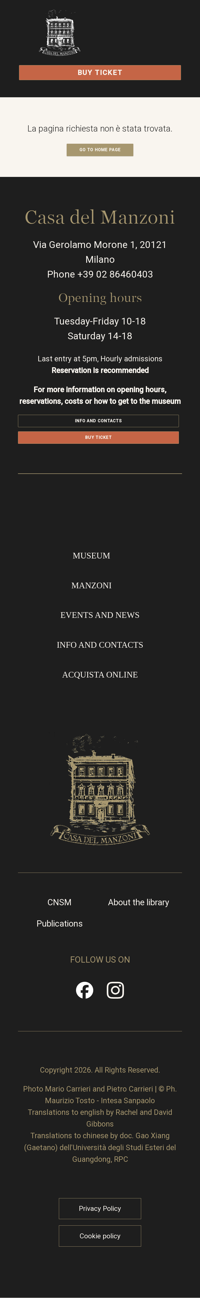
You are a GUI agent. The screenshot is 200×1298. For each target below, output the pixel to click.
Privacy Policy (100, 1208)
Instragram (115, 994)
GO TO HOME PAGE (100, 149)
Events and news (100, 615)
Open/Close (144, 45)
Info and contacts (98, 420)
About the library (138, 903)
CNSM (59, 903)
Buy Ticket (100, 72)
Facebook (85, 994)
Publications (59, 924)
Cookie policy (100, 1236)
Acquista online (100, 674)
